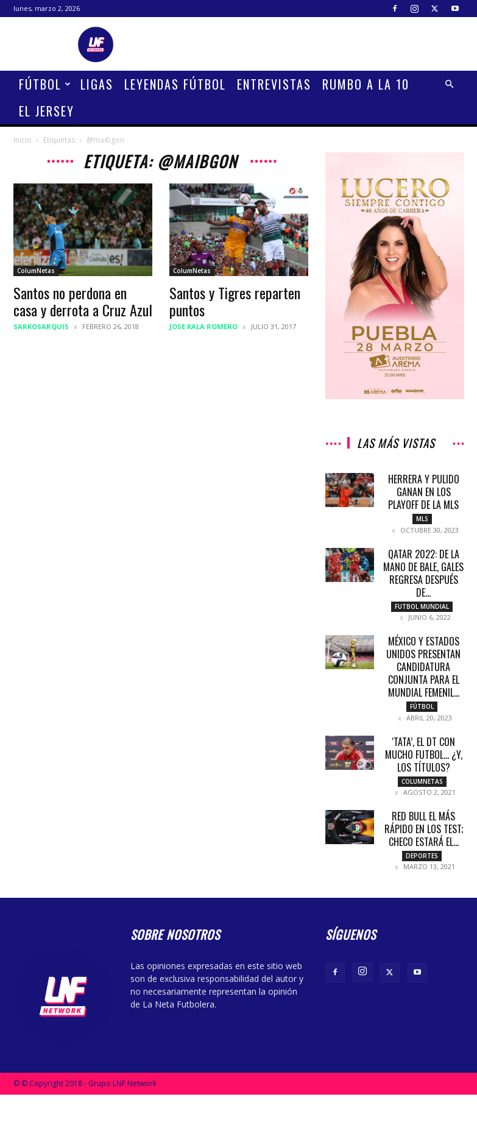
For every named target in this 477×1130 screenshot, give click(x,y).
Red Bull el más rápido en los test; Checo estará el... (423, 837)
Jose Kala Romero (203, 326)
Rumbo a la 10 (365, 84)
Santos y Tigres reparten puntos (234, 301)
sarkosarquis (41, 326)
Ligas (96, 84)
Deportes (422, 864)
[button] (449, 84)
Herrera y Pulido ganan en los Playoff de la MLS (423, 492)
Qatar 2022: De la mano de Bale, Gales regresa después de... (423, 575)
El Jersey (46, 111)
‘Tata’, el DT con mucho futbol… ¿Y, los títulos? (423, 761)
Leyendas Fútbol (175, 84)
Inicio (22, 140)
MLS (422, 518)
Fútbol (45, 84)
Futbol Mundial (422, 608)
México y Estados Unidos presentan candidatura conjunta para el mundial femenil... (423, 671)
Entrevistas (274, 84)
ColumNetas (36, 270)
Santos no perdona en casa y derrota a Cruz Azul (82, 301)
